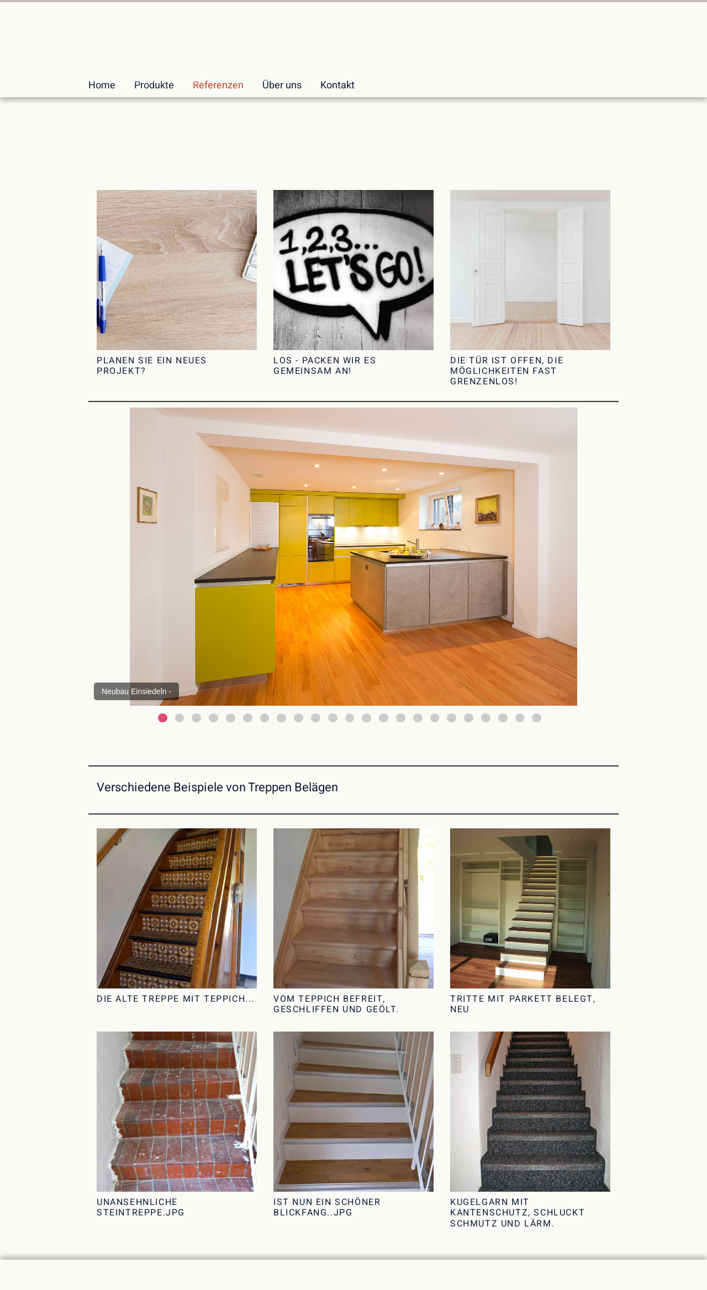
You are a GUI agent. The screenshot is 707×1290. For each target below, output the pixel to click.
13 (366, 718)
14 (383, 718)
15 (400, 718)
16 (418, 718)
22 (520, 718)
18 (451, 718)
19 (468, 718)
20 (485, 718)
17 (435, 718)
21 (503, 718)
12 (350, 718)
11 (332, 718)
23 (536, 718)
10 (315, 718)
